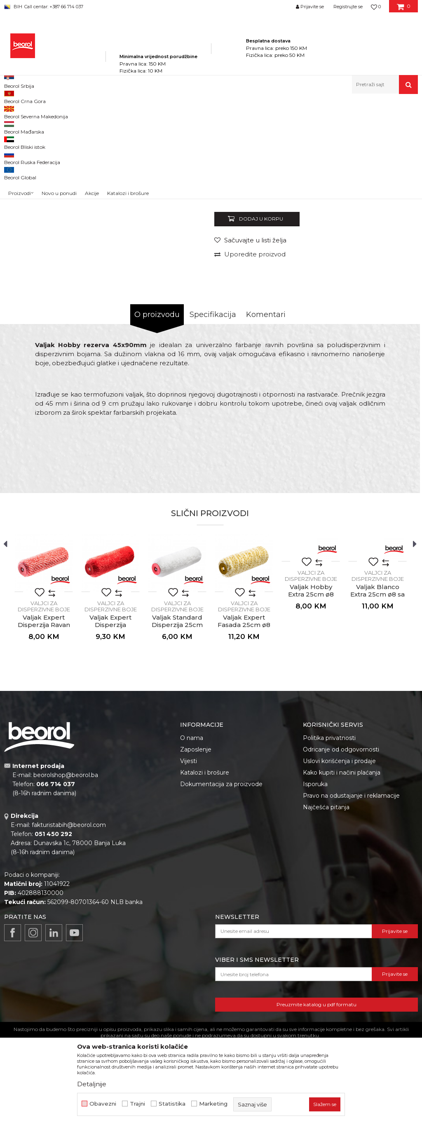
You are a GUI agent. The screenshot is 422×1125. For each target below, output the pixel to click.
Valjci (189, 111)
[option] (30, 160)
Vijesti (188, 867)
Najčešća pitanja (326, 913)
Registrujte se (348, 6)
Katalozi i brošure (204, 879)
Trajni (137, 1104)
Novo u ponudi (59, 86)
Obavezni (102, 1104)
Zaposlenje (195, 856)
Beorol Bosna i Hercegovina (36, 111)
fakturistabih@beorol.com (69, 931)
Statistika (172, 1104)
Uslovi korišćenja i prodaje (339, 867)
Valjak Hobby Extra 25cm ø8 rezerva (311, 701)
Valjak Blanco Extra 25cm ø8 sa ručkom (377, 701)
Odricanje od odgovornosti (341, 856)
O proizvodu (157, 420)
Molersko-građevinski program (140, 111)
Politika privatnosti (329, 844)
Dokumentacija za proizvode (221, 890)
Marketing (213, 1104)
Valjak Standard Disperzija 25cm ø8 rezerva (177, 731)
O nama (191, 844)
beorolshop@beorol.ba (65, 881)
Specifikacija (213, 420)
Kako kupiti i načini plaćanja (341, 879)
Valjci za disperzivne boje (229, 111)
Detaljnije (91, 1084)
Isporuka (315, 890)
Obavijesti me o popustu (382, 291)
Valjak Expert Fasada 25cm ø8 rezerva (244, 731)
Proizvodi (86, 111)
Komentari (266, 420)
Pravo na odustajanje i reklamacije (351, 902)
